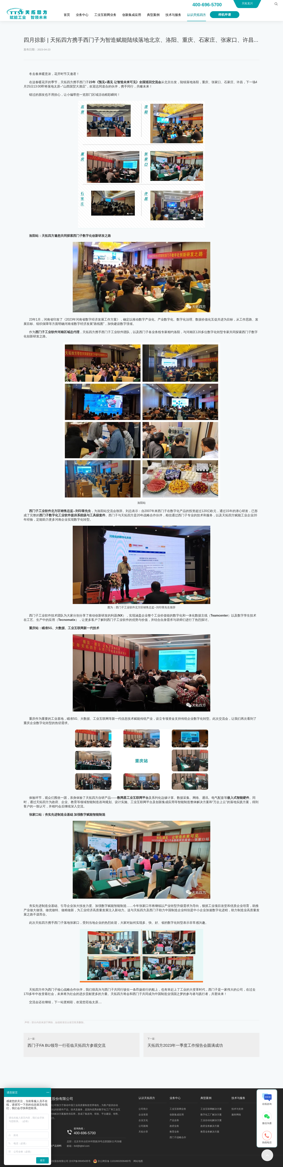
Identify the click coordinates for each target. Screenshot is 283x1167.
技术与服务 (173, 14)
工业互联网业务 (105, 14)
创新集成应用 (131, 14)
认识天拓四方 (196, 14)
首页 (67, 14)
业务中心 (82, 14)
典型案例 (153, 14)
